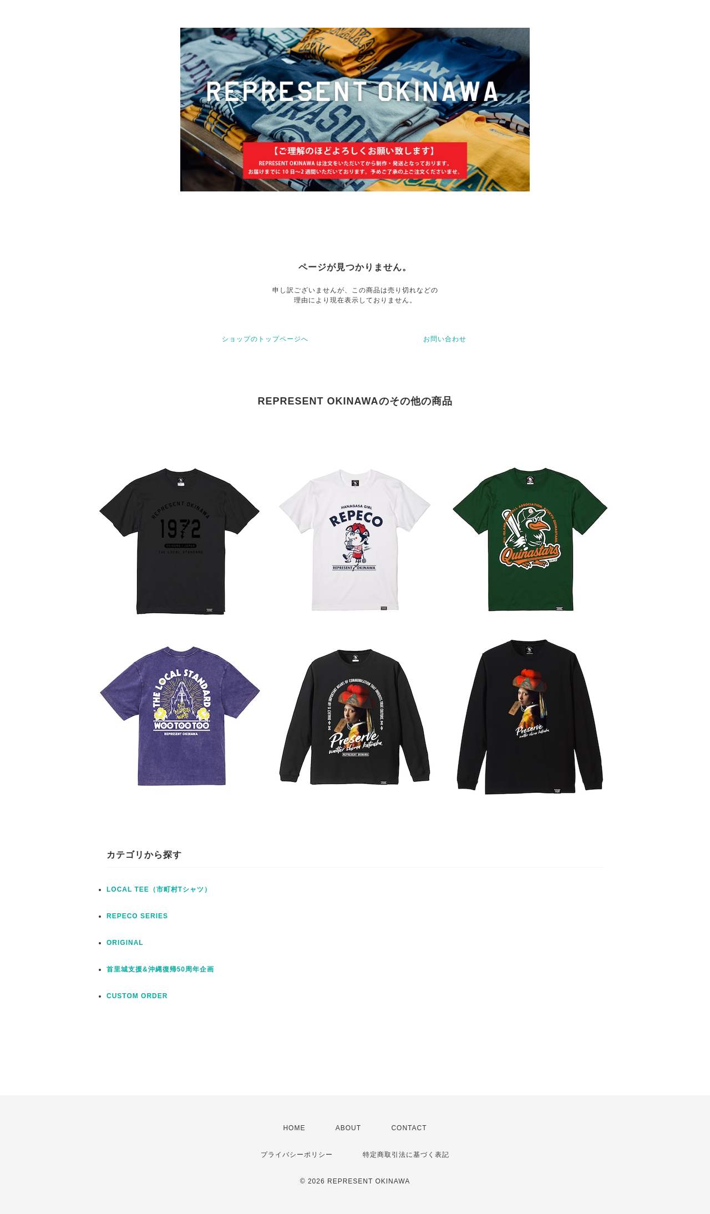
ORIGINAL (125, 943)
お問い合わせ (444, 339)
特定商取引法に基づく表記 (406, 1155)
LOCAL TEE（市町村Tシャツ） (158, 889)
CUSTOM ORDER (137, 996)
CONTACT (409, 1128)
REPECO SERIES (137, 916)
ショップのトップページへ (265, 339)
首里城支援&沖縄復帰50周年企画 (160, 969)
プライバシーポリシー (297, 1155)
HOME (294, 1128)
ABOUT (348, 1128)
